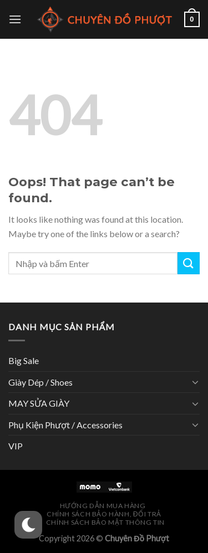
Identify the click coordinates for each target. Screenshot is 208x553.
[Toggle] (195, 381)
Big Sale (23, 360)
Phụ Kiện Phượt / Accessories (65, 424)
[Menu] (15, 19)
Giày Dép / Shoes (40, 382)
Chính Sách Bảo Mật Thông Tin (105, 522)
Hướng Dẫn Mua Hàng (103, 505)
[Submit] (188, 263)
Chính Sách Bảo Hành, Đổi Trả (104, 514)
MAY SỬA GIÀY (38, 403)
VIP (15, 446)
